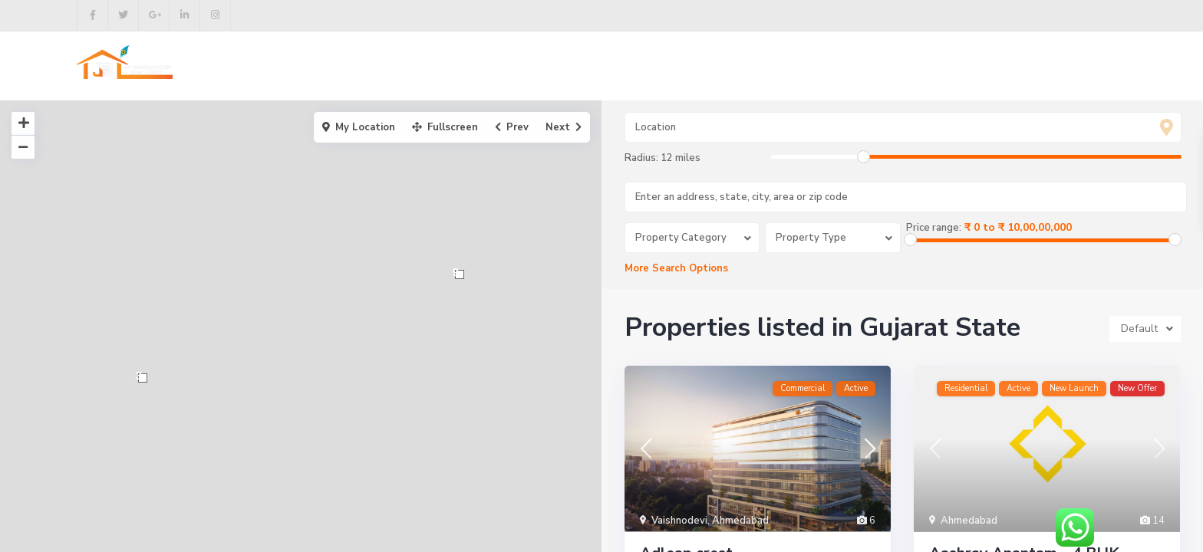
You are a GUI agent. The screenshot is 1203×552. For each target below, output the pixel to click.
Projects (559, 66)
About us (484, 66)
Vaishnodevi (679, 521)
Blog (720, 66)
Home (416, 66)
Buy (618, 66)
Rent (667, 66)
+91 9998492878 (1067, 67)
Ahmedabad (740, 521)
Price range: (933, 227)
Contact (780, 66)
